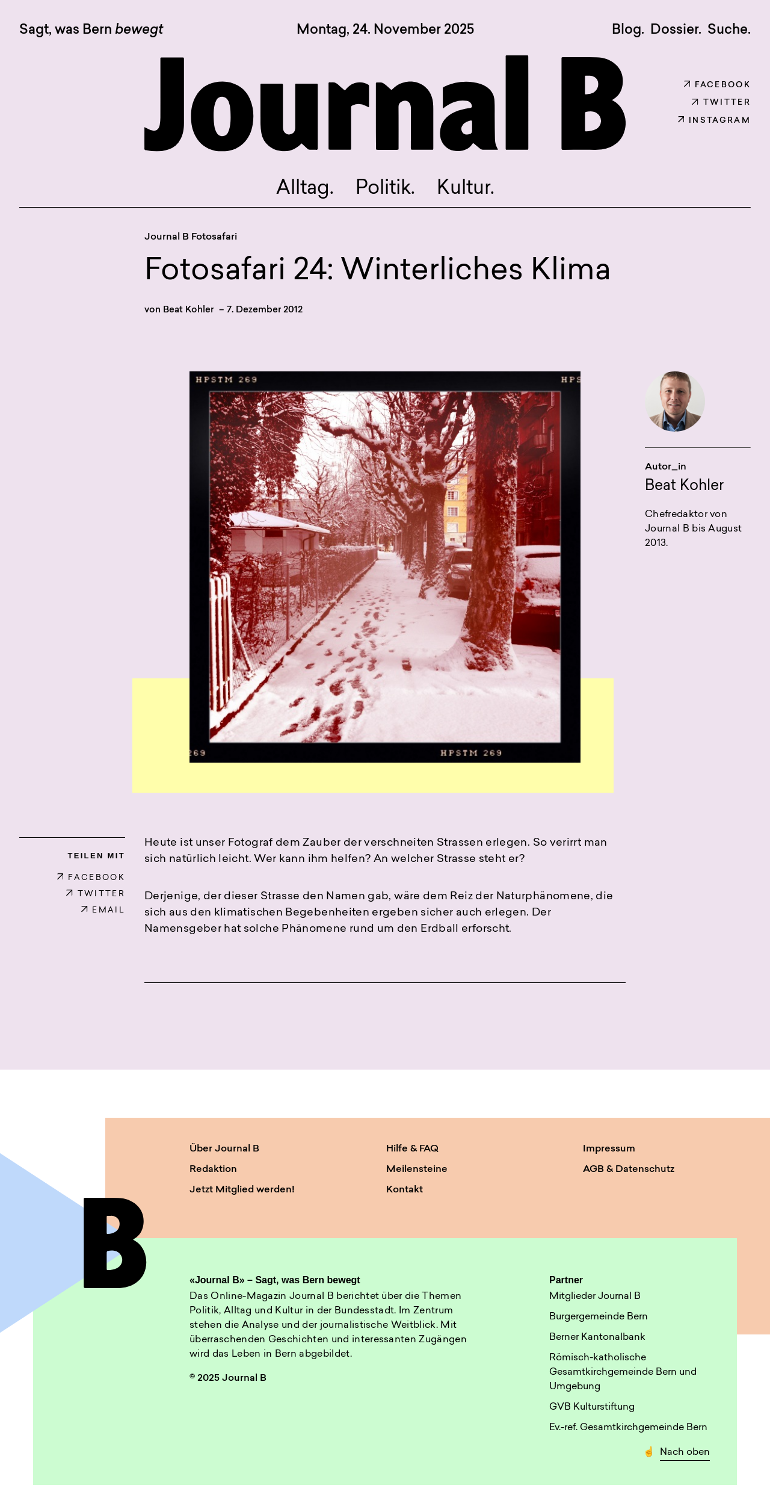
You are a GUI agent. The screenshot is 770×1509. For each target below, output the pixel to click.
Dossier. (675, 30)
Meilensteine (417, 1169)
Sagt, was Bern (91, 30)
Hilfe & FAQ (412, 1149)
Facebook (717, 85)
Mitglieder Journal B (595, 1296)
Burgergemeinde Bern (598, 1317)
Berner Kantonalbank (597, 1337)
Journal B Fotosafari (190, 237)
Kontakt (404, 1190)
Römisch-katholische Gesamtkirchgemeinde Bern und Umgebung (623, 1372)
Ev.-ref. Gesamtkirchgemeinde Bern (628, 1428)
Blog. (628, 30)
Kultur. (465, 189)
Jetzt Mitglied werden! (242, 1190)
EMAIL (103, 910)
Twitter (721, 103)
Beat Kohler (188, 310)
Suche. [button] (729, 30)
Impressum (609, 1149)
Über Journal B (224, 1149)
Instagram (714, 121)
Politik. (385, 189)
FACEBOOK (91, 878)
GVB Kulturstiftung (592, 1407)
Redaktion (213, 1169)
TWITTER (95, 894)
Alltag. (305, 189)
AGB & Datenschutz (628, 1169)
